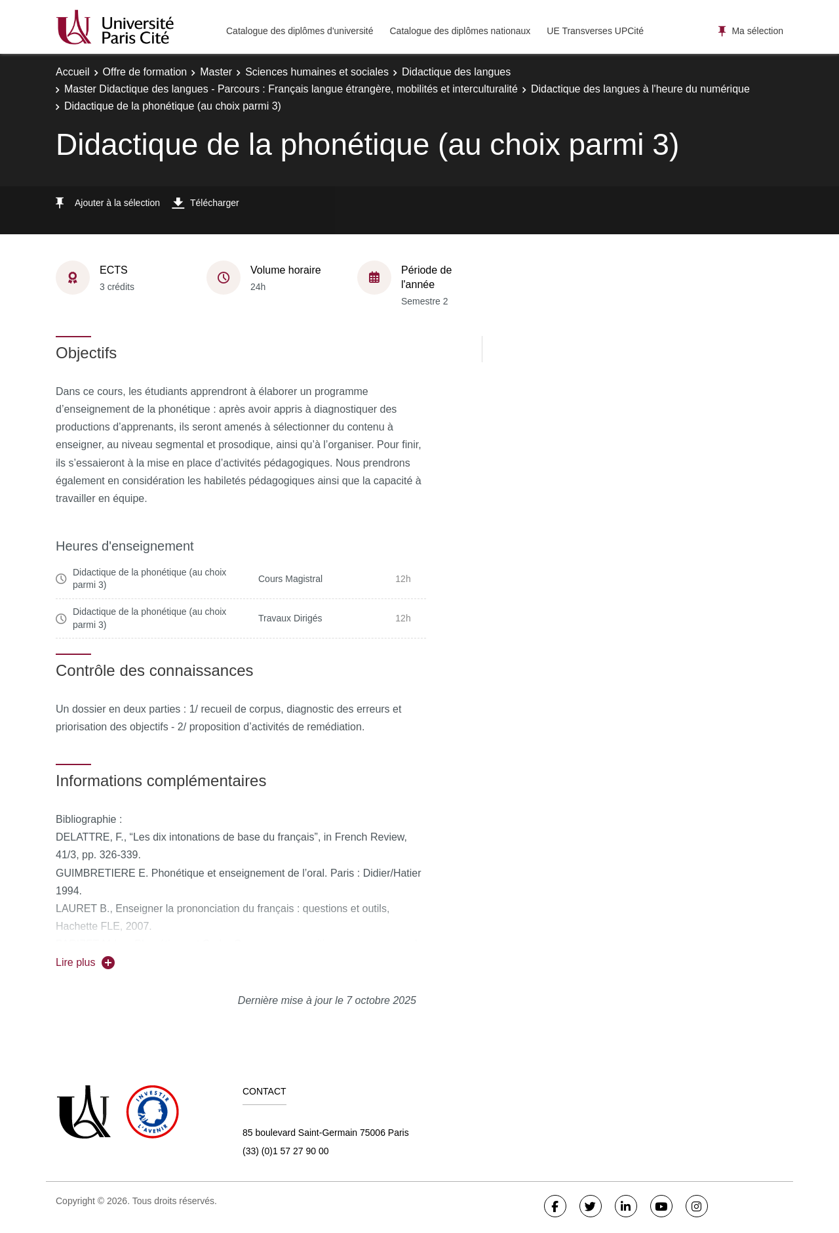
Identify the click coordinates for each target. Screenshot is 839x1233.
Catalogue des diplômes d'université (299, 31)
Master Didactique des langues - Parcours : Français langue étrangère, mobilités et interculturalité (291, 88)
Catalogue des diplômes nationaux (459, 31)
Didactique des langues (456, 71)
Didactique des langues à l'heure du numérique (640, 88)
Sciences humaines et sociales (317, 71)
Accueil (73, 71)
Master (216, 71)
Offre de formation (145, 71)
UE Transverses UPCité (595, 31)
